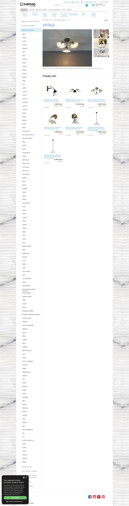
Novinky (69, 10)
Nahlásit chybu (67, 1)
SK (101, 1)
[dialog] (15, 489)
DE (104, 1)
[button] (15, 501)
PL (108, 1)
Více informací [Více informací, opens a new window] (16, 494)
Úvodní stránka (76, 1)
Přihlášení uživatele (92, 1)
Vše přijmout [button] (15, 497)
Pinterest (98, 496)
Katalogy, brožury (54, 10)
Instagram (103, 496)
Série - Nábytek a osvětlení (59, 19)
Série (51, 19)
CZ (99, 1)
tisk (107, 20)
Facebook (90, 496)
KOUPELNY (24, 10)
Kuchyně (31, 10)
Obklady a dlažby (41, 10)
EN (106, 1)
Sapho (83, 1)
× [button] (26, 477)
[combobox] (24, 477)
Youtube (94, 496)
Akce (63, 10)
